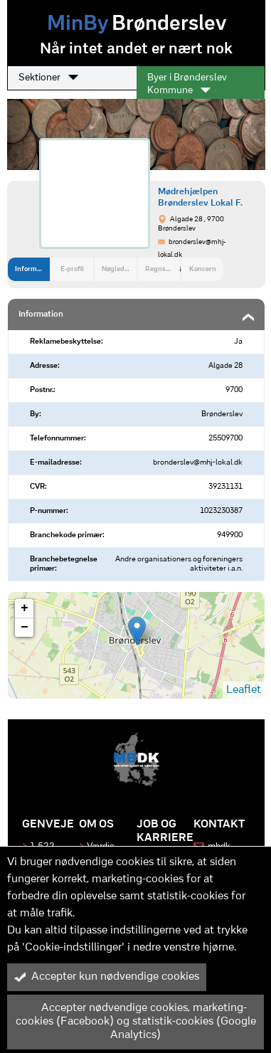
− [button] (24, 627)
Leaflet (243, 690)
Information (32, 269)
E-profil (72, 269)
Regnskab (161, 269)
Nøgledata (118, 269)
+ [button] (24, 608)
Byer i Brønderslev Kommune (187, 84)
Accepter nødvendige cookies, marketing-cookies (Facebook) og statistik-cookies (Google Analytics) (135, 1021)
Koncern (202, 269)
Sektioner (48, 77)
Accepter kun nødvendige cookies (106, 977)
